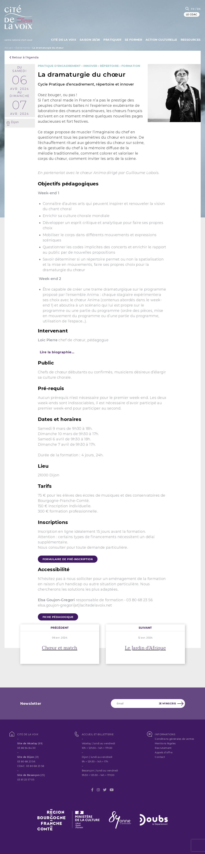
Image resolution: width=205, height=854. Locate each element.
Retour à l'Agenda (24, 57)
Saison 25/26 (88, 39)
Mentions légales (165, 743)
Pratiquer (111, 39)
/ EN (198, 8)
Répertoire (109, 66)
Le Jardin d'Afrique (145, 648)
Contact (160, 757)
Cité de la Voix (62, 39)
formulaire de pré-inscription (68, 559)
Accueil (9, 47)
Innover (90, 66)
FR (193, 8)
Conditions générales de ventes (174, 738)
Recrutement (163, 747)
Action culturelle (161, 39)
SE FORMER (132, 39)
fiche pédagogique (58, 616)
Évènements (22, 47)
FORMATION (130, 66)
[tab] (102, 352)
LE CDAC (191, 14)
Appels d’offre (163, 752)
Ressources (191, 39)
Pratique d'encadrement (59, 66)
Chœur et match (59, 648)
